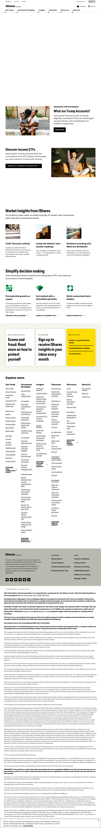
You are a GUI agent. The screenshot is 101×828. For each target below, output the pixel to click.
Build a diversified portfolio (70, 402)
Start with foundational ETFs (25, 407)
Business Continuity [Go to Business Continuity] (82, 567)
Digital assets (10, 421)
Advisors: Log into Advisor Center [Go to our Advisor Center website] (79, 342)
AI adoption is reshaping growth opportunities (41, 410)
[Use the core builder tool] (47, 315)
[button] (89, 6)
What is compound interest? (55, 422)
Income (8, 439)
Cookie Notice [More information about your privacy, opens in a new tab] (28, 826)
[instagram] (11, 579)
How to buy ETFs (55, 442)
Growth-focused (9, 444)
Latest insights (41, 393)
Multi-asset (10, 431)
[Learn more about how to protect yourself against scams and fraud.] (20, 347)
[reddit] (7, 579)
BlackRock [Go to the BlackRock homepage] (8, 1)
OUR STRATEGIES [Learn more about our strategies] (26, 395)
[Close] (98, 821)
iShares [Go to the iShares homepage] (16, 1)
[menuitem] (10, 10)
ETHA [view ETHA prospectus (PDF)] (25, 595)
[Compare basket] (81, 6)
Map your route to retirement (55, 487)
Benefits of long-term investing (55, 414)
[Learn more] (60, 129)
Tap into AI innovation (25, 461)
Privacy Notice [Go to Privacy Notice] (80, 563)
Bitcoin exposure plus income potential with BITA (26, 482)
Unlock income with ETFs (26, 432)
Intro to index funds (56, 468)
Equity (8, 414)
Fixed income (10, 418)
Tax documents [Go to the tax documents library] (75, 354)
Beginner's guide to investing (55, 407)
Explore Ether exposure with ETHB (26, 525)
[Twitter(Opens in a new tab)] (24, 579)
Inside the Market (40, 432)
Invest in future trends (26, 455)
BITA (21, 595)
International (10, 451)
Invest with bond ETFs (25, 419)
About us (85, 393)
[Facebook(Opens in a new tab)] (15, 579)
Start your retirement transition (55, 495)
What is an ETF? (55, 436)
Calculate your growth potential (72, 394)
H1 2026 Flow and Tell (41, 455)
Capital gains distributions (71, 416)
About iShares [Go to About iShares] (56, 559)
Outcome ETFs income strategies (41, 419)
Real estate (10, 428)
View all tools (71, 407)
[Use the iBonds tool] (76, 315)
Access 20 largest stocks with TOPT (26, 507)
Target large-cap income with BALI (26, 492)
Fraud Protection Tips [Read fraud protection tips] (59, 571)
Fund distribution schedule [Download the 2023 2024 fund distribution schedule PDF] (79, 348)
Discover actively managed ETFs (26, 467)
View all (54, 427)
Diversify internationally (26, 442)
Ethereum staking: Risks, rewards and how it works (41, 400)
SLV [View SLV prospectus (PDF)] (47, 595)
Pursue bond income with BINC (26, 500)
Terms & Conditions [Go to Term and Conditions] (81, 559)
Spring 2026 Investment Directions (40, 438)
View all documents (71, 433)
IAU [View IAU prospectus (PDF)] (34, 595)
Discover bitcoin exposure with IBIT (26, 516)
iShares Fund (28, 611)
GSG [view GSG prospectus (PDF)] (30, 595)
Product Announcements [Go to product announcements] (61, 567)
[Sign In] (91, 1)
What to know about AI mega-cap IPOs (41, 447)
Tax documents (71, 422)
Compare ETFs (11, 401)
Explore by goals (9, 396)
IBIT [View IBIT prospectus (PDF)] (43, 595)
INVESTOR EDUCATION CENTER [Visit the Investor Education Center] (56, 394)
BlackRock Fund (43, 611)
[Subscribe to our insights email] (50, 347)
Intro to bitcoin (56, 472)
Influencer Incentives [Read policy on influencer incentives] (82, 575)
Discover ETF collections (10, 405)
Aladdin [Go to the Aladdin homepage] (24, 1)
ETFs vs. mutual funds (56, 447)
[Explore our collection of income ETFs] (24, 166)
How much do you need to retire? (56, 503)
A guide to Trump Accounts (55, 510)
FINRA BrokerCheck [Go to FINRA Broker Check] (82, 571)
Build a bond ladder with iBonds (25, 425)
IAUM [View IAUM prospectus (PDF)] (39, 595)
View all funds (11, 392)
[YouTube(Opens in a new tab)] (28, 579)
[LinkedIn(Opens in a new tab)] (20, 579)
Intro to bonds (56, 463)
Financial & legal (71, 427)
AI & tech (9, 458)
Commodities (10, 424)
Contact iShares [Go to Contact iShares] (57, 563)
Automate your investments (26, 413)
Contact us (86, 397)
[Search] (92, 6)
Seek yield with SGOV (26, 531)
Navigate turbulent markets (24, 449)
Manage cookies (80, 578)
